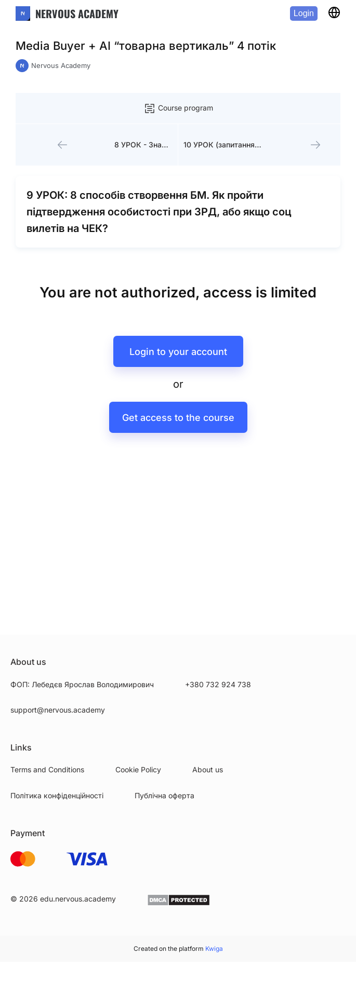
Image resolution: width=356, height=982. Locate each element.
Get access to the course (178, 417)
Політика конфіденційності (56, 795)
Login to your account (178, 351)
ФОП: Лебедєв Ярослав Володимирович (82, 684)
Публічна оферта (164, 795)
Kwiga (214, 948)
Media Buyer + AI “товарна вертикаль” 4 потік (146, 45)
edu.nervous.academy (78, 898)
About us (207, 769)
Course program (178, 108)
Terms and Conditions (47, 769)
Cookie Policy (138, 769)
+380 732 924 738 (218, 684)
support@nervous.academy (57, 709)
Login (304, 13)
